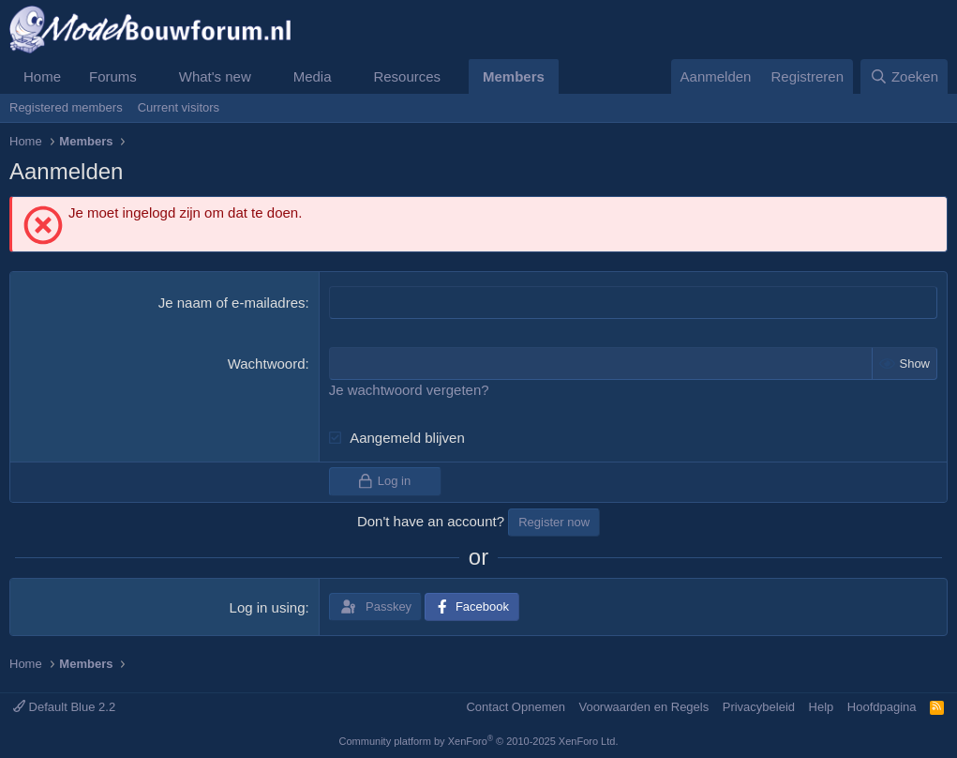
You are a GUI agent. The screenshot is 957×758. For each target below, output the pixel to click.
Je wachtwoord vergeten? (409, 390)
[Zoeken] (904, 76)
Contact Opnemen (515, 706)
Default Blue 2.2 (64, 706)
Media (312, 76)
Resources (407, 76)
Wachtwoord (267, 363)
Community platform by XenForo (479, 741)
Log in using (268, 607)
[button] (152, 76)
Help (821, 706)
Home (42, 76)
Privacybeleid (759, 706)
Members (514, 76)
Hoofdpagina (882, 706)
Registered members (66, 107)
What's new (215, 76)
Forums (113, 76)
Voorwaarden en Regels (643, 706)
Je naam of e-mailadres (232, 303)
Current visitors (178, 107)
